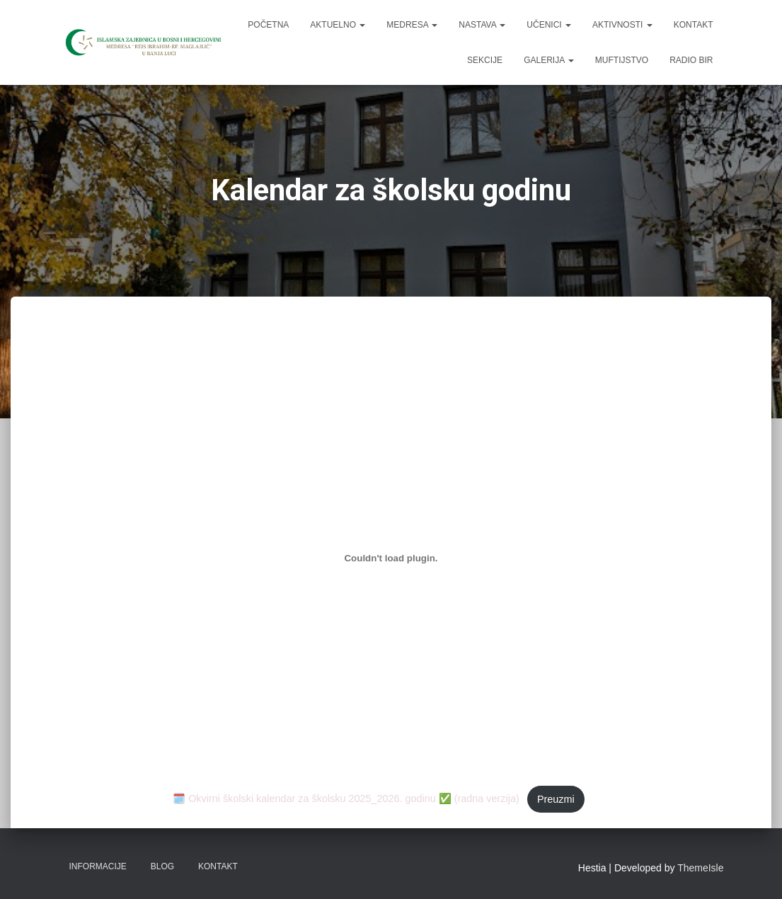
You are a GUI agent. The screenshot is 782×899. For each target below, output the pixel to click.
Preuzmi (556, 799)
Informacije (98, 866)
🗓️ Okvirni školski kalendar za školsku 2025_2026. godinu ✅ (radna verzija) (346, 799)
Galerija (549, 60)
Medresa (411, 25)
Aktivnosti (622, 25)
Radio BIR (691, 60)
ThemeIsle (700, 868)
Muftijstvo (621, 60)
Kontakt (693, 25)
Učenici (549, 25)
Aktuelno (337, 25)
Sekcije (484, 60)
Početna (268, 25)
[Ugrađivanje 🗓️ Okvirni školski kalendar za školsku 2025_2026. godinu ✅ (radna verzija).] (391, 558)
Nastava (482, 25)
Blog (162, 866)
